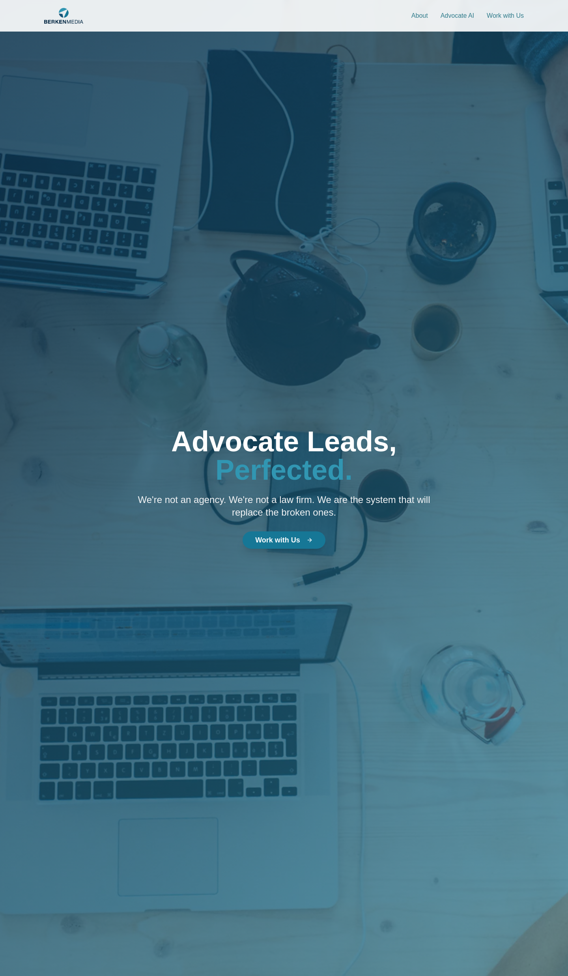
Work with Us (505, 15)
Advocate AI (457, 15)
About (419, 15)
